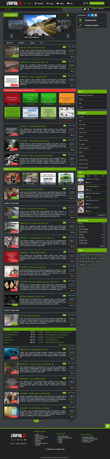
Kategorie (22, 42)
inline (87, 261)
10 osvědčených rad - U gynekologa (56, 334)
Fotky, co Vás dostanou (11, 332)
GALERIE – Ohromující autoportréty (34, 141)
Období (33, 42)
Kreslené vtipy (86, 442)
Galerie (81, 152)
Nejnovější (10, 42)
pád (92, 261)
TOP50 (60, 441)
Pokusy (6, 342)
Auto (89, 265)
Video (27, 3)
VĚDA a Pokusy (83, 140)
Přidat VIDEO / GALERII (86, 95)
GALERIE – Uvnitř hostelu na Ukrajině (35, 408)
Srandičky (81, 128)
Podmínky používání (41, 437)
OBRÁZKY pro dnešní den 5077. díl (34, 62)
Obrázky (38, 3)
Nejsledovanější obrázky (90, 438)
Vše (103, 176)
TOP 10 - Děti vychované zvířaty (32, 48)
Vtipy (49, 3)
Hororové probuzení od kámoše (55, 337)
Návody (81, 136)
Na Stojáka (82, 255)
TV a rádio (82, 144)
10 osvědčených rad (10, 334)
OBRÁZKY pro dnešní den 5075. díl (34, 350)
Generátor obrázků (88, 440)
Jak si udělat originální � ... (93, 186)
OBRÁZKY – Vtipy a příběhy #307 (33, 77)
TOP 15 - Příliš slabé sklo (30, 316)
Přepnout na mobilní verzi (55, 449)
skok (99, 255)
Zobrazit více (101, 215)
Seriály (81, 99)
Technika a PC (83, 132)
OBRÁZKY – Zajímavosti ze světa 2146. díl (37, 364)
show (81, 258)
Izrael (97, 261)
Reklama (38, 440)
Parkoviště (82, 265)
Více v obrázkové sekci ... (67, 121)
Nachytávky (8, 337)
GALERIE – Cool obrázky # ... (93, 179)
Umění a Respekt (84, 148)
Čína (86, 258)
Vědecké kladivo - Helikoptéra (54, 342)
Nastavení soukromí (41, 443)
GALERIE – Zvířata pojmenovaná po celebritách (39, 282)
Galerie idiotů (8, 339)
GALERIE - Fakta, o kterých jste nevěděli (36, 156)
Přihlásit (94, 8)
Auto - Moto (82, 124)
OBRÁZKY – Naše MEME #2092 (32, 379)
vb (95, 255)
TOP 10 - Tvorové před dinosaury (33, 209)
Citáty (60, 3)
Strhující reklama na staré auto (32, 296)
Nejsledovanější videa (65, 438)
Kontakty (38, 445)
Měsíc (88, 176)
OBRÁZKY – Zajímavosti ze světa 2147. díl (37, 238)
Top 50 (81, 107)
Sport (80, 120)
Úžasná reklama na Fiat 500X (31, 189)
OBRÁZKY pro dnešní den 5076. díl (34, 223)
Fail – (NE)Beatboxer (51, 339)
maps (99, 258)
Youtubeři (81, 156)
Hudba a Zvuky (83, 160)
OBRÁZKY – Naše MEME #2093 (32, 252)
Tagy (80, 103)
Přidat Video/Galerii (97, 3)
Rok (96, 176)
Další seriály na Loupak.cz (67, 345)
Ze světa (81, 116)
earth (81, 261)
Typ (42, 42)
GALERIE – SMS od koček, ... (93, 193)
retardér (93, 258)
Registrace (101, 8)
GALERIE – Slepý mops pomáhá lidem (35, 393)
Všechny (102, 246)
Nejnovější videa (63, 436)
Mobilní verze (39, 435)
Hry (70, 3)
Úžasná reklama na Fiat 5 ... (93, 200)
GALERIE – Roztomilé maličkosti (33, 267)
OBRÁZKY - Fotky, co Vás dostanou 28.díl (58, 332)
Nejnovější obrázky (88, 437)
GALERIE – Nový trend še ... (93, 207)
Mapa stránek (39, 438)
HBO (90, 255)
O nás (37, 434)
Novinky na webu (84, 168)
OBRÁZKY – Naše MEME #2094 (32, 126)
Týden (81, 176)
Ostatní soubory (83, 164)
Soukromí (38, 442)
